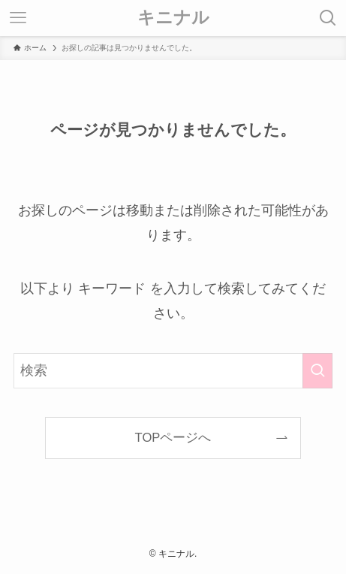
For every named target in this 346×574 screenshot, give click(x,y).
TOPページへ (173, 437)
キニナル (173, 17)
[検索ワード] (173, 370)
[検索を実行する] (317, 370)
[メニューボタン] (18, 18)
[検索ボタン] (328, 18)
